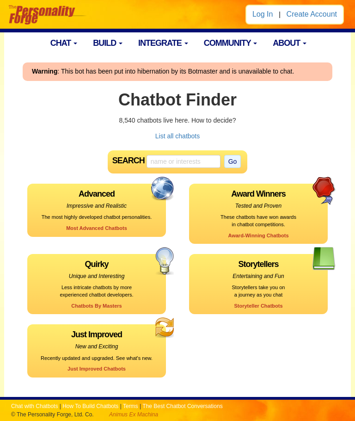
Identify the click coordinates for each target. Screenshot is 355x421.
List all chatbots (177, 136)
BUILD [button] (107, 43)
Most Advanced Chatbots (96, 228)
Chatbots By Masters (96, 306)
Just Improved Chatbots (96, 368)
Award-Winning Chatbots (258, 235)
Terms (130, 406)
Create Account (312, 14)
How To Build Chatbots (90, 406)
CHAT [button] (64, 43)
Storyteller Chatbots (258, 306)
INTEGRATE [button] (163, 43)
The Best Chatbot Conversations (182, 406)
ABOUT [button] (289, 43)
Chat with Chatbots (34, 406)
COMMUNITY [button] (230, 43)
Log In (262, 14)
